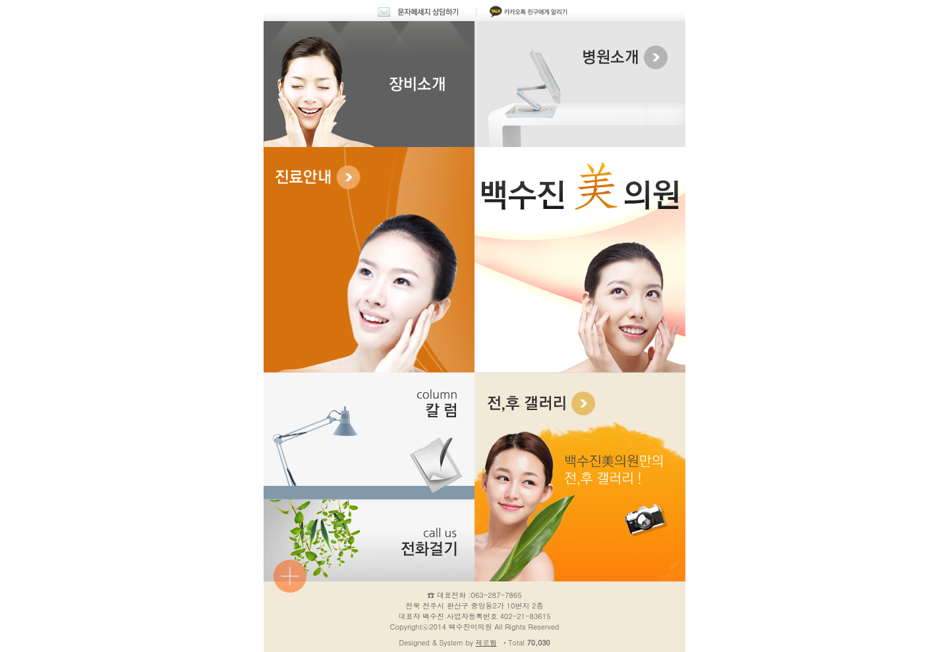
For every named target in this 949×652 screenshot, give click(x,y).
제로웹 (486, 642)
